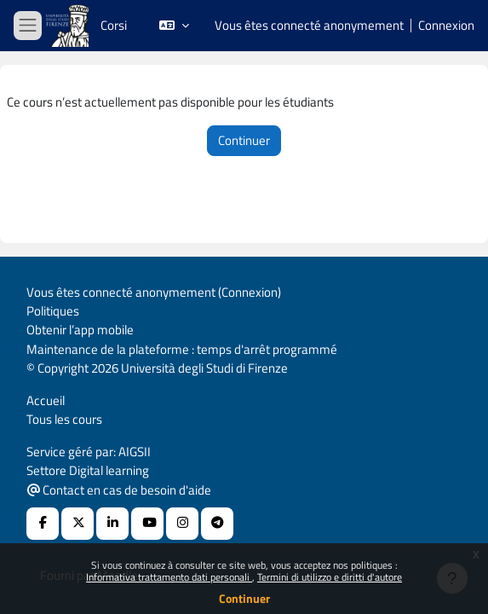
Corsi (113, 25)
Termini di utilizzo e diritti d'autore (329, 577)
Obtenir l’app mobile (80, 329)
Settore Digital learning (87, 470)
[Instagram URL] (182, 523)
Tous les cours (64, 419)
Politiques (52, 311)
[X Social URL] (77, 523)
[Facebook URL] (42, 523)
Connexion (446, 25)
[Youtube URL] (147, 523)
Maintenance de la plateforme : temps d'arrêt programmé (181, 349)
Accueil (45, 400)
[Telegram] (217, 523)
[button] (174, 25)
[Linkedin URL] (112, 523)
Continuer (244, 598)
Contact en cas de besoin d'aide (119, 490)
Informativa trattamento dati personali (169, 577)
